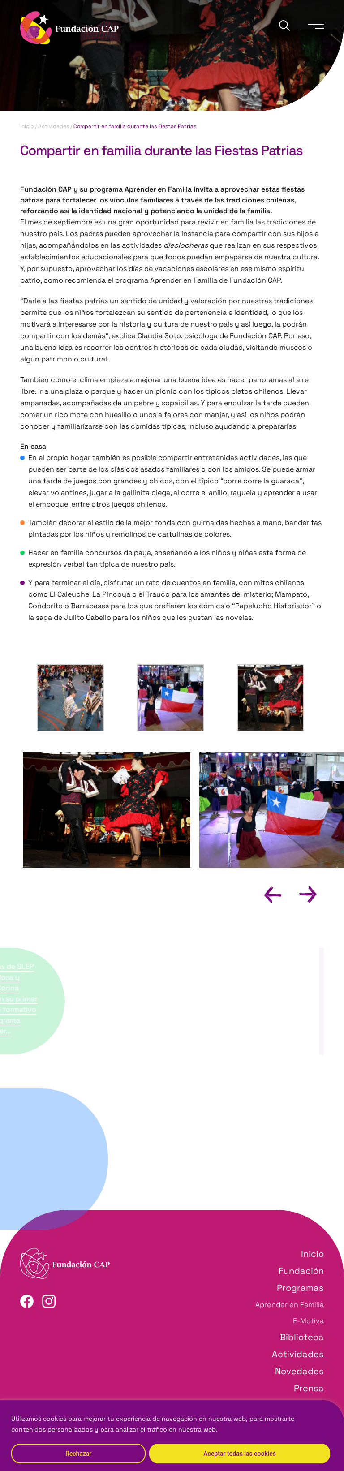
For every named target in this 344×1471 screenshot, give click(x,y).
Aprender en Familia (289, 1304)
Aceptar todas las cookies (239, 1453)
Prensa (309, 1388)
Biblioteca (302, 1337)
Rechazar (78, 1453)
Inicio (27, 126)
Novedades (299, 1371)
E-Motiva (308, 1320)
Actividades (53, 126)
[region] (172, 1435)
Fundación (301, 1271)
